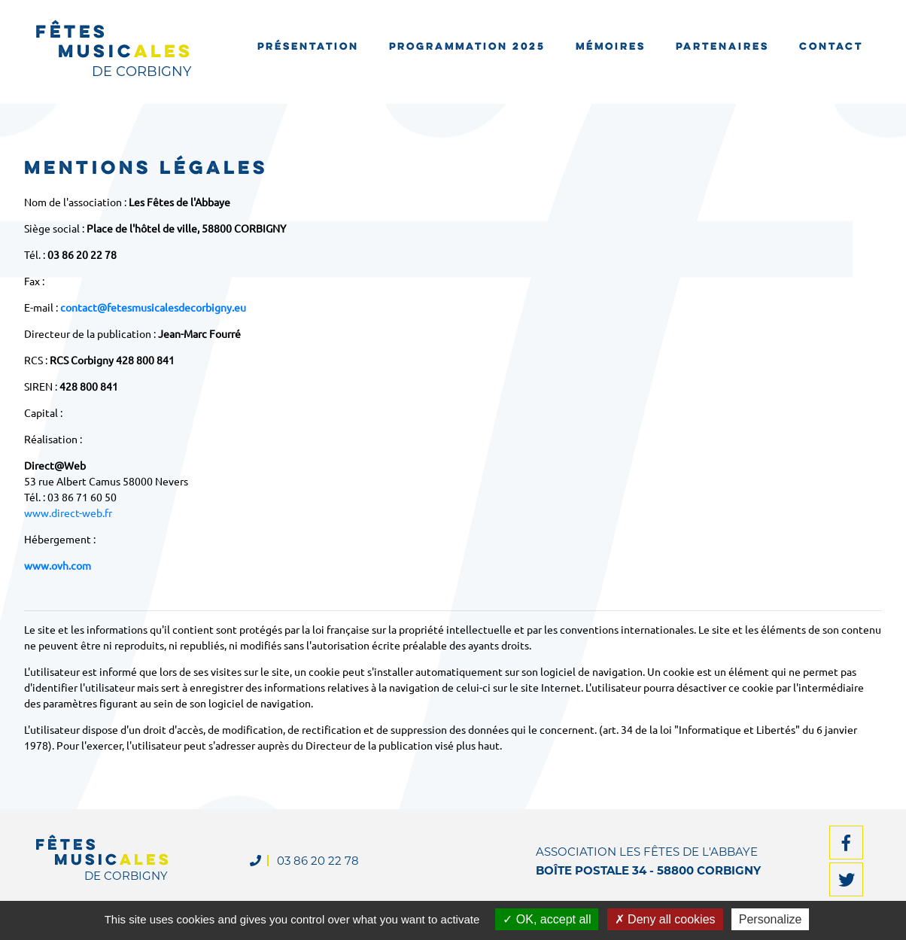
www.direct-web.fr (68, 512)
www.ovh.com (57, 565)
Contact (831, 47)
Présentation (308, 47)
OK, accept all (547, 919)
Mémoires (611, 47)
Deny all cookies (665, 919)
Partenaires (722, 47)
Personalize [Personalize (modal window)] (770, 919)
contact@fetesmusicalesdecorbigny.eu (153, 307)
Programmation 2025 (467, 47)
